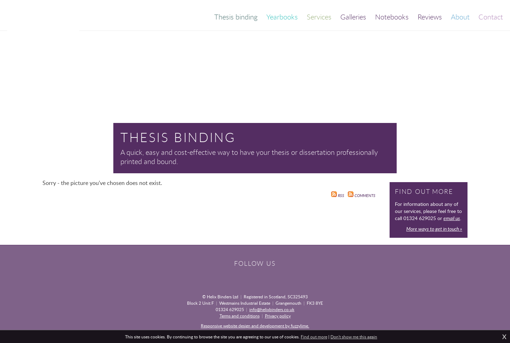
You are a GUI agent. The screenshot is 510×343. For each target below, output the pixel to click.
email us (451, 218)
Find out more (314, 336)
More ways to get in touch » (434, 228)
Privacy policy (278, 316)
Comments (361, 195)
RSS (337, 195)
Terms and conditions (240, 316)
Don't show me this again (353, 336)
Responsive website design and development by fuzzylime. (255, 325)
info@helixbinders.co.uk (271, 309)
